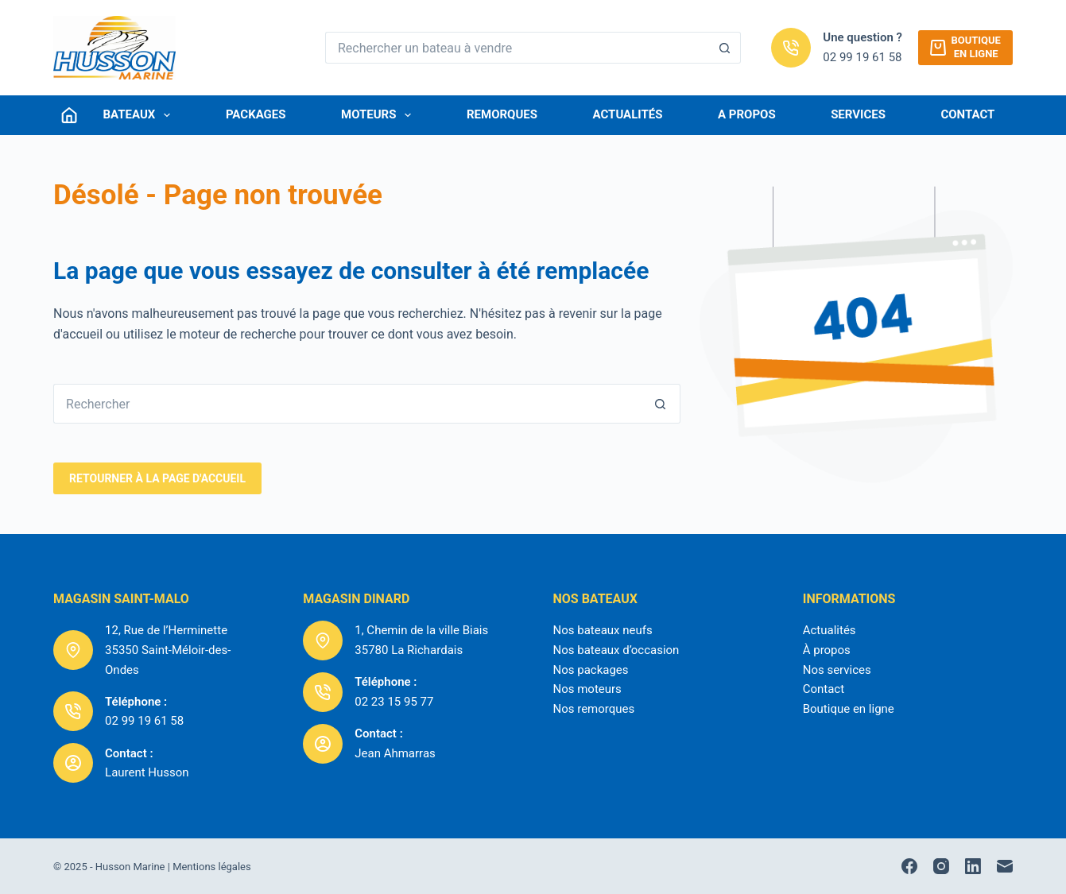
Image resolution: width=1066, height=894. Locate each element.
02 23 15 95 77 (394, 702)
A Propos (747, 114)
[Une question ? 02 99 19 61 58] (791, 48)
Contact (967, 114)
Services (858, 114)
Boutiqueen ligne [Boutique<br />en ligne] (965, 47)
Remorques (502, 114)
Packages (256, 114)
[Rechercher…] (517, 48)
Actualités (628, 114)
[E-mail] (1005, 866)
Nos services (837, 670)
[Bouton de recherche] (725, 48)
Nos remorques (593, 709)
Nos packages (590, 670)
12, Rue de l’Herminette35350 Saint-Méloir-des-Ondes (168, 650)
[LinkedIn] (973, 866)
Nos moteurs (586, 689)
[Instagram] (941, 866)
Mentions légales (211, 867)
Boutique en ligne (848, 709)
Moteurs (379, 115)
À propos (827, 650)
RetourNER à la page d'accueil (157, 478)
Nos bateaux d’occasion (615, 650)
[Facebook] (909, 866)
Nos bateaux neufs (602, 630)
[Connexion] (69, 115)
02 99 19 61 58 (862, 57)
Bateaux (140, 115)
